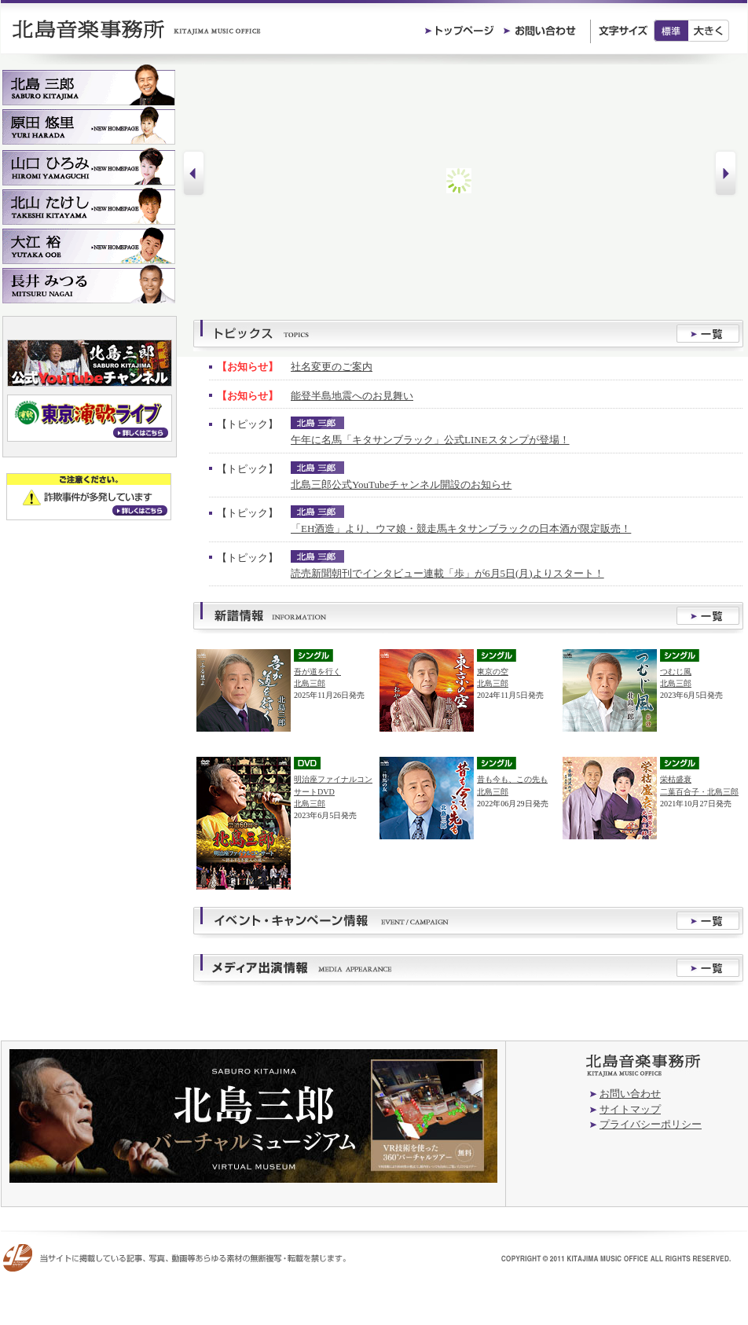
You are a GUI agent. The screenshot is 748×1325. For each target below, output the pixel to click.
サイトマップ (630, 1109)
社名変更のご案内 (331, 367)
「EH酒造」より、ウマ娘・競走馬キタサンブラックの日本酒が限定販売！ (461, 528)
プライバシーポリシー (651, 1124)
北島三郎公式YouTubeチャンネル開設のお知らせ (401, 484)
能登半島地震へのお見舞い (352, 396)
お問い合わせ (630, 1093)
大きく (709, 31)
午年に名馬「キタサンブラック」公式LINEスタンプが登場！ (430, 440)
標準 (671, 31)
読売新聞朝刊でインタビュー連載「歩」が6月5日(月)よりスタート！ (447, 573)
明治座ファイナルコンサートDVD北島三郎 (333, 791)
